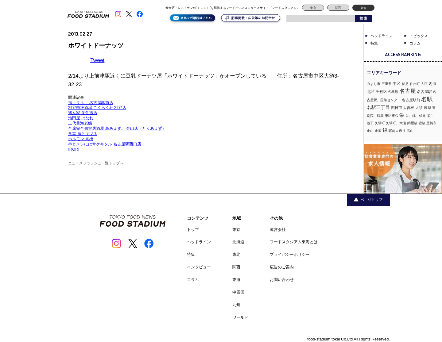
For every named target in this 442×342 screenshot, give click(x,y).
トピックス (418, 36)
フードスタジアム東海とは (294, 242)
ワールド (240, 317)
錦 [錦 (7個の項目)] (384, 130)
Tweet (97, 60)
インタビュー (199, 267)
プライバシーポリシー (290, 254)
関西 (338, 8)
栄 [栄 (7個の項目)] (401, 115)
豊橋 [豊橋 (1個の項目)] (422, 123)
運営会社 (278, 229)
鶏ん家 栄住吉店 (82, 112)
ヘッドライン (381, 36)
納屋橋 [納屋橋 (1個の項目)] (412, 123)
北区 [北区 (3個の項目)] (371, 91)
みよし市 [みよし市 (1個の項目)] (373, 84)
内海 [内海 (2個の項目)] (432, 84)
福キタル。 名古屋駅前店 (90, 102)
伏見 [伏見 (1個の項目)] (405, 84)
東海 (363, 8)
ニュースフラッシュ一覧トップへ (95, 163)
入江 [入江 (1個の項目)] (424, 84)
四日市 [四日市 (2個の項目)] (396, 108)
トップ (193, 229)
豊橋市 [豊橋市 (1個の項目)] (431, 123)
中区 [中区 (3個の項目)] (397, 83)
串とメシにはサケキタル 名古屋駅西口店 (104, 144)
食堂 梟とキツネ (82, 133)
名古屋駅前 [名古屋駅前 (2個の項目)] (411, 100)
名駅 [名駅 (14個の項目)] (427, 99)
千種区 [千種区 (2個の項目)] (381, 92)
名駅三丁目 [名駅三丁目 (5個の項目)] (378, 107)
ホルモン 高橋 (80, 138)
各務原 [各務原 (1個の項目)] (393, 92)
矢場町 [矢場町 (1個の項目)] (380, 123)
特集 (374, 43)
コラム (415, 43)
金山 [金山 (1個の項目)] (370, 131)
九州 (236, 304)
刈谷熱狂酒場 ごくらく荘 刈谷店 (97, 107)
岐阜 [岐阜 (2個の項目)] (427, 108)
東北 (236, 254)
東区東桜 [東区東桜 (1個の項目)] (391, 115)
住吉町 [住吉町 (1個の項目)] (415, 84)
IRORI (73, 149)
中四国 (238, 292)
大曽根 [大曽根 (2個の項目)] (408, 108)
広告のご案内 (282, 267)
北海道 (238, 242)
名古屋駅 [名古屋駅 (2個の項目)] (424, 92)
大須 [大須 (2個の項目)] (419, 108)
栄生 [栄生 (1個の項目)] (430, 115)
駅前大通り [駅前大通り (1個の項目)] (397, 131)
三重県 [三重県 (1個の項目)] (387, 84)
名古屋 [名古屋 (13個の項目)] (407, 91)
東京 (313, 8)
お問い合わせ (282, 279)
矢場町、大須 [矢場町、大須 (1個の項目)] (396, 123)
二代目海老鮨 (80, 123)
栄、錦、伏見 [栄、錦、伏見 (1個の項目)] (415, 115)
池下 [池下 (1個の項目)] (370, 123)
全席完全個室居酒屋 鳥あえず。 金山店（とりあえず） (117, 128)
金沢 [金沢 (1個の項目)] (378, 131)
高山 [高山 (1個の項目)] (410, 131)
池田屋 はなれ (80, 118)
